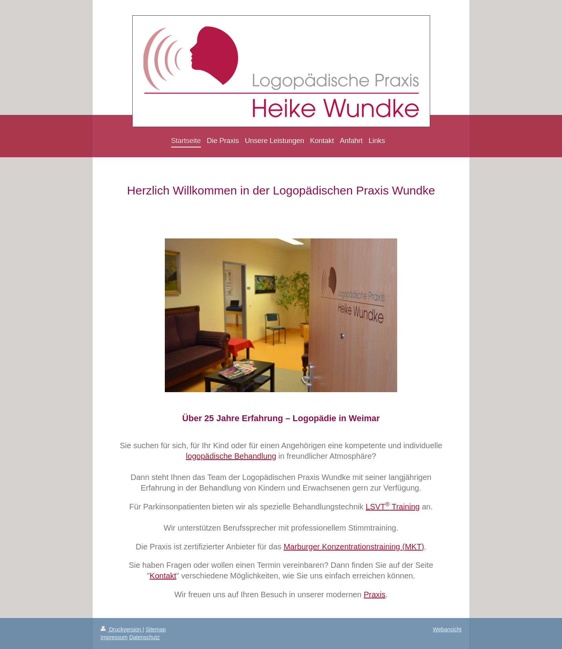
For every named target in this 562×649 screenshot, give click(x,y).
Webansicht (447, 629)
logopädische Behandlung (231, 456)
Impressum (114, 637)
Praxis (375, 594)
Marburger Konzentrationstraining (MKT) (354, 546)
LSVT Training (393, 506)
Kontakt (163, 575)
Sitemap (156, 629)
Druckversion (121, 629)
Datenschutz (144, 637)
